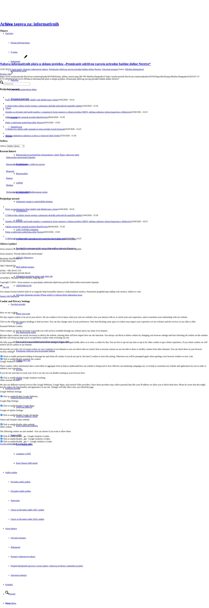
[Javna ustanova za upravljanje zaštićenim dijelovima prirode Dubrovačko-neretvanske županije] (20, 12)
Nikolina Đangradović (134, 69)
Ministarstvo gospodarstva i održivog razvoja (22, 164)
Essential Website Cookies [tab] (11, 326)
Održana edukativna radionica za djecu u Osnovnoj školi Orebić (32, 136)
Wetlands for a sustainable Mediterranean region (23, 192)
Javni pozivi (17, 69)
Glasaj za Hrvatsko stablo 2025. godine (27, 510)
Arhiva (3, 146)
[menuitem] (112, 285)
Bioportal (7, 171)
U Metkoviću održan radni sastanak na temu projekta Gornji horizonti (35, 129)
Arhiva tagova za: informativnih (29, 23)
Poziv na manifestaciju (31, 100)
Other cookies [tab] (6, 427)
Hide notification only (22, 444)
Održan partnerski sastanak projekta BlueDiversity (26, 117)
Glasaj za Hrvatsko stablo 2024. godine (27, 519)
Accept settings (6, 444)
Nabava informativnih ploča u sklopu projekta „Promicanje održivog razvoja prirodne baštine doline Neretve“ (75, 64)
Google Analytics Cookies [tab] (11, 361)
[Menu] (10, 603)
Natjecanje (15, 500)
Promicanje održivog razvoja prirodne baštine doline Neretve (75, 69)
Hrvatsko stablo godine (20, 482)
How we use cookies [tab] (9, 312)
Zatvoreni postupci (110, 69)
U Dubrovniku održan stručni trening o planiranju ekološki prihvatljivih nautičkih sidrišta (43, 106)
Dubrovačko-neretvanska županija (17, 157)
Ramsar (6, 178)
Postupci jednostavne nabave (35, 69)
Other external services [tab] (10, 380)
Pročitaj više (6, 74)
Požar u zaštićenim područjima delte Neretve (24, 122)
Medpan (6, 185)
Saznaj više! (5, 296)
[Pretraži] (10, 594)
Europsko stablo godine (21, 491)
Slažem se (14, 296)
